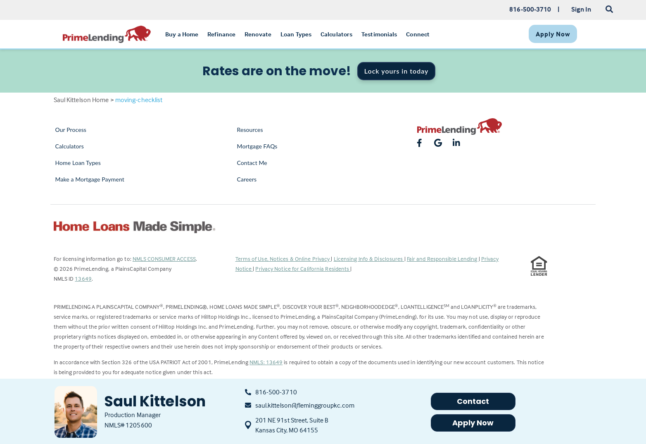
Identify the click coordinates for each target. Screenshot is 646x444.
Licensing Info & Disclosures (369, 258)
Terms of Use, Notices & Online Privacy (283, 258)
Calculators (69, 146)
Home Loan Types (78, 162)
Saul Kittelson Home (81, 99)
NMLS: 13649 (266, 361)
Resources (250, 129)
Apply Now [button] (473, 423)
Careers (247, 179)
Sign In (581, 9)
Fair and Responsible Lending (443, 258)
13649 (83, 278)
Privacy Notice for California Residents (302, 268)
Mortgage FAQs (257, 146)
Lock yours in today (396, 71)
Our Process (71, 129)
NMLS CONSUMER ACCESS (164, 258)
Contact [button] (473, 401)
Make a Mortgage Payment (89, 179)
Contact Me (252, 162)
